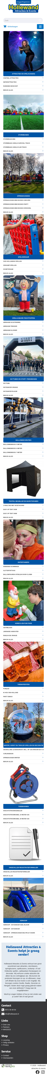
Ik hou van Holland (23, 692)
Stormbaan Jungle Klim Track (23, 147)
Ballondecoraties (23, 440)
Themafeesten (23, 684)
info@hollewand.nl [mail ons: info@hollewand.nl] (12, 1014)
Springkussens (23, 196)
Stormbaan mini (23, 139)
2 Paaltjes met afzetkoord (23, 505)
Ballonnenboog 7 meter (23, 452)
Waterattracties (23, 82)
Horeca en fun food (23, 623)
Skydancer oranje (23, 387)
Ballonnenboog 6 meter (23, 448)
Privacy (6, 1045)
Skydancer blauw (23, 391)
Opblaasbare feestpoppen (23, 318)
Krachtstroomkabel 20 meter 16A (23, 818)
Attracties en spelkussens (23, 74)
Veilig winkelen (8, 1043)
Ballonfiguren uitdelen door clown (23, 574)
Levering (6, 1040)
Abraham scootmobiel (23, 322)
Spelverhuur (23, 257)
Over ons (6, 1025)
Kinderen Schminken (23, 566)
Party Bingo (23, 696)
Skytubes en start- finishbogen (23, 379)
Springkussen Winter (23, 757)
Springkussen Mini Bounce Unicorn (23, 200)
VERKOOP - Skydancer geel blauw (23, 925)
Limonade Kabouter (23, 631)
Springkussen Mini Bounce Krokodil (23, 208)
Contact (6, 1055)
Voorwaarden (8, 1058)
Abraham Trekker (23, 326)
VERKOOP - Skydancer (23, 929)
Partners (6, 1027)
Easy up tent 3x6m (23, 513)
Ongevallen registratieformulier (23, 867)
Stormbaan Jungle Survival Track (23, 143)
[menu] (40, 26)
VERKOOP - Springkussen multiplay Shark (23, 933)
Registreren (26, 2)
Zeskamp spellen (23, 265)
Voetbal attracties (23, 78)
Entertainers (23, 562)
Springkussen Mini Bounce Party (23, 204)
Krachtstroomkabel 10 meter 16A (23, 814)
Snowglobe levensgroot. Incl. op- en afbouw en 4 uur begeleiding (23, 749)
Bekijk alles (23, 90)
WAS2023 (7, 1029)
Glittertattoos (23, 570)
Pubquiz (23, 688)
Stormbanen (23, 135)
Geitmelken (23, 627)
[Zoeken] (40, 20)
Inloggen (19, 2)
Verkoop (23, 920)
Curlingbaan (23, 753)
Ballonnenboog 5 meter (23, 444)
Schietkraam (23, 269)
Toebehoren (23, 806)
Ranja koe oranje (23, 635)
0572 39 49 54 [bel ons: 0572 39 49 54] (10, 1010)
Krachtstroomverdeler (23, 810)
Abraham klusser (23, 330)
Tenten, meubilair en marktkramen (23, 501)
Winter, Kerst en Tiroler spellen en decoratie (23, 745)
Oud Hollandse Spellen (23, 261)
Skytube (23, 383)
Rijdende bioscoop (23, 86)
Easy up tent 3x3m (23, 509)
